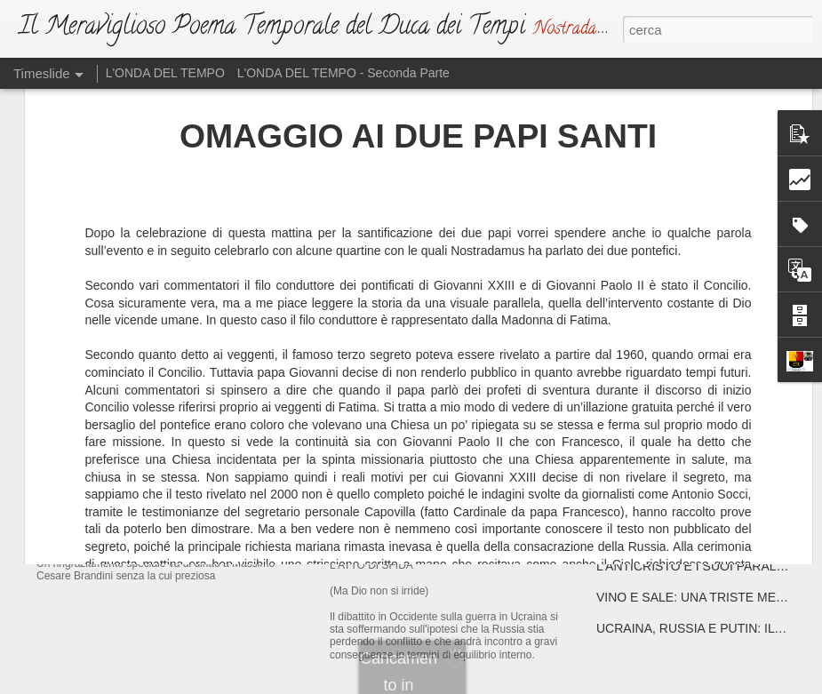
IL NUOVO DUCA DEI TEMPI (175, 413)
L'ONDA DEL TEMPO (165, 73)
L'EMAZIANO (377, 404)
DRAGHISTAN (636, 442)
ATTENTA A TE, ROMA (660, 410)
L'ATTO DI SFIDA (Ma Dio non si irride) (468, 545)
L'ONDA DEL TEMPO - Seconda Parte (343, 73)
